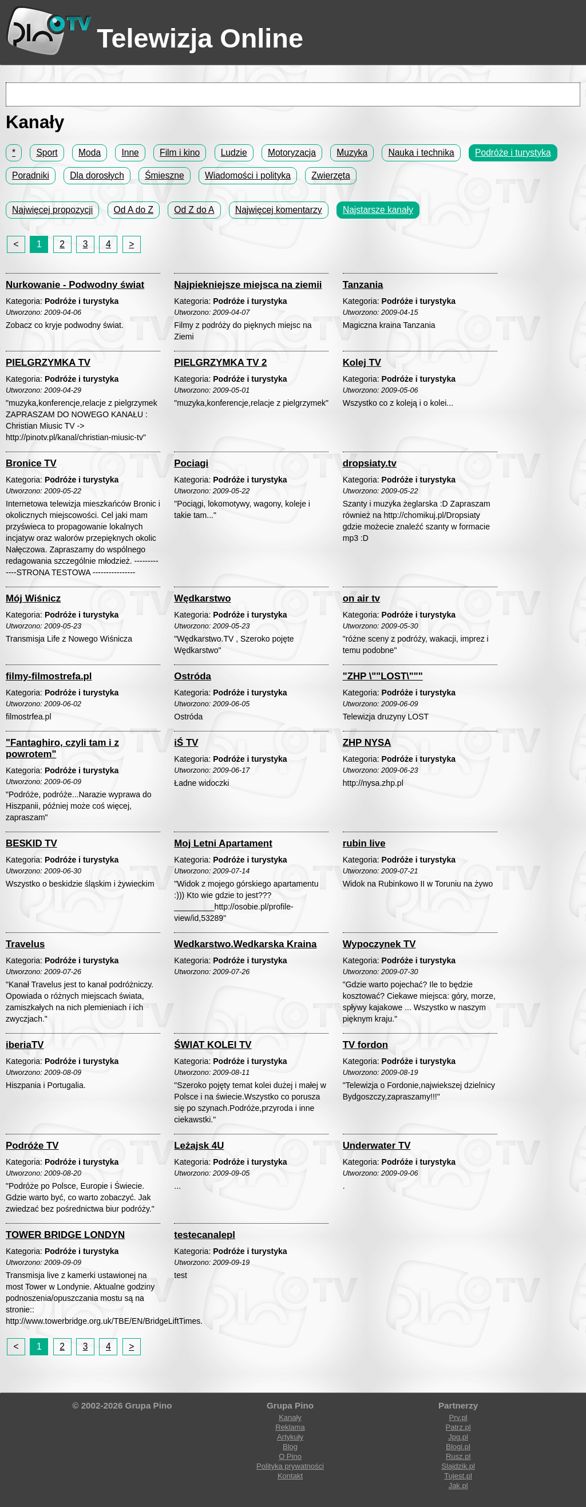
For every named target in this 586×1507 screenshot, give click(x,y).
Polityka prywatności (290, 1466)
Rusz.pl (458, 1456)
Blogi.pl (458, 1446)
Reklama (289, 1427)
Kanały (290, 1417)
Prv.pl (458, 1417)
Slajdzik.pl (458, 1466)
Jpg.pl (458, 1437)
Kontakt (290, 1476)
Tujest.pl (458, 1476)
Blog (290, 1446)
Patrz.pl (458, 1427)
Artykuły (290, 1437)
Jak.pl (458, 1485)
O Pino (290, 1456)
